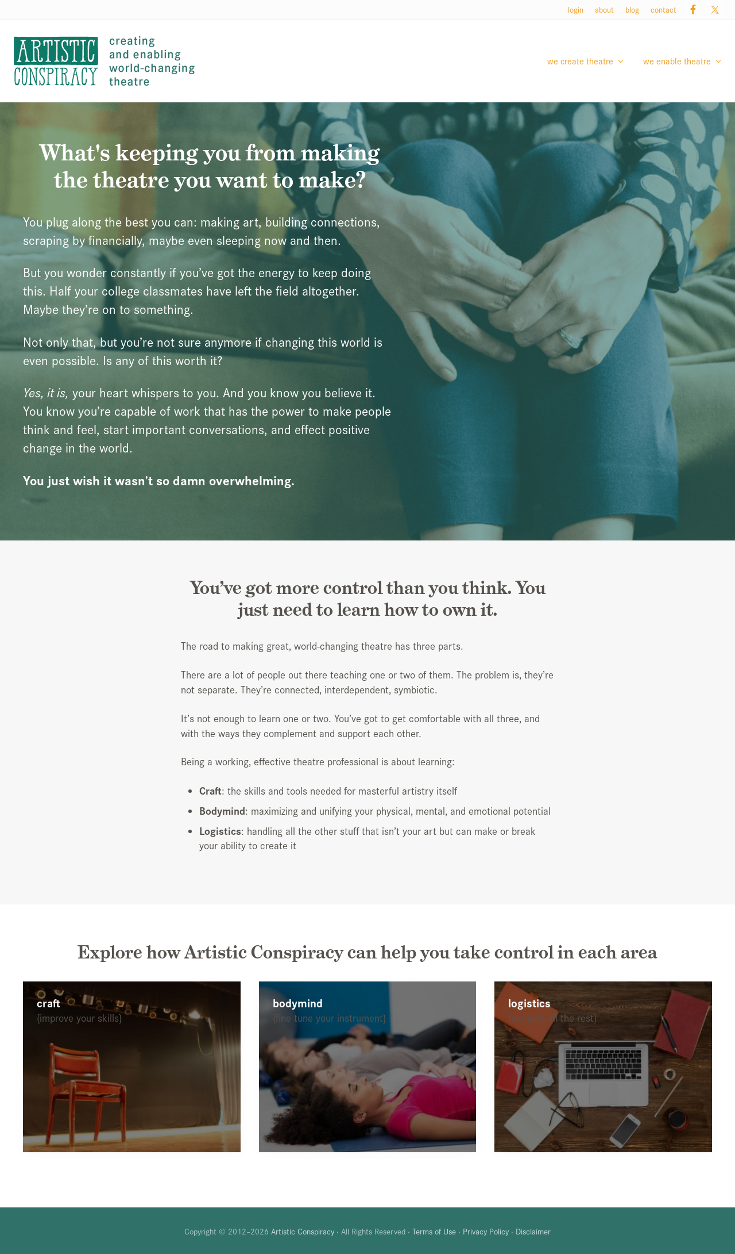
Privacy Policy (486, 1231)
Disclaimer (533, 1231)
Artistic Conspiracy (302, 1231)
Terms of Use (434, 1231)
